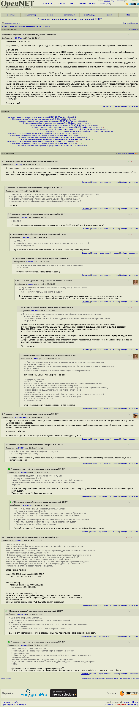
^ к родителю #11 (104, 636)
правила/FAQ (30, 15)
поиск (50, 15)
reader (84, 127)
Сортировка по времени (125, 153)
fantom (74, 123)
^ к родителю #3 (105, 253)
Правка (116, 106)
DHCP (39, 26)
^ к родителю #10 (104, 496)
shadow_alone (61, 133)
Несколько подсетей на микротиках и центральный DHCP (30, 117)
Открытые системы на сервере (21, 26)
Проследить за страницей (14, 704)
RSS (128, 15)
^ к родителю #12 (104, 532)
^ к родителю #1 (105, 209)
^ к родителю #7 (105, 408)
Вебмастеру (132, 704)
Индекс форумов (112, 678)
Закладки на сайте (10, 702)
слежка (109, 15)
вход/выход (89, 15)
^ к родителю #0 (105, 182)
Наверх (116, 182)
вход (112, 1)
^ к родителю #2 (105, 229)
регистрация (120, 1)
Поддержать (120, 704)
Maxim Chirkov (131, 702)
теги (108, 4)
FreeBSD (46, 26)
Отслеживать (133, 29)
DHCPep (18, 38)
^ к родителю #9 (105, 463)
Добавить (109, 704)
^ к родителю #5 (105, 302)
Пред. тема (126, 678)
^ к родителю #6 (105, 349)
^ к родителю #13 (104, 674)
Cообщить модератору (129, 106)
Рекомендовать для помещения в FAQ (94, 678)
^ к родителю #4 (105, 275)
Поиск (102, 4)
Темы (120, 678)
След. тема (135, 678)
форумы (11, 15)
